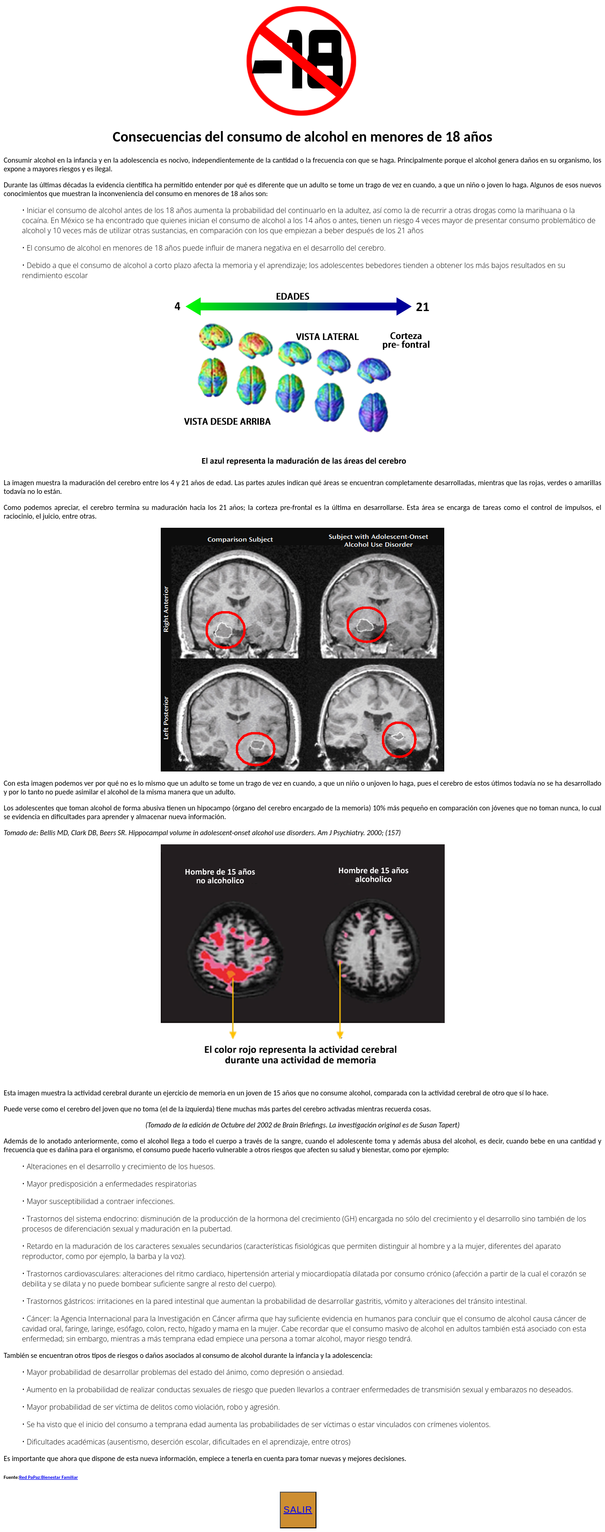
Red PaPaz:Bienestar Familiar (48, 1477)
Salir (297, 1510)
